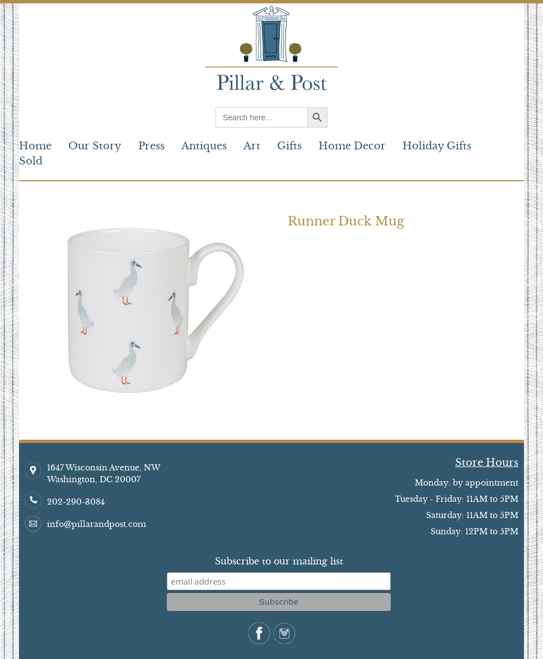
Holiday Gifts (436, 146)
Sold (31, 161)
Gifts (289, 146)
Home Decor (352, 146)
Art (252, 146)
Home (35, 146)
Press (151, 146)
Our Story (94, 146)
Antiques (204, 146)
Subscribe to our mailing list (279, 561)
